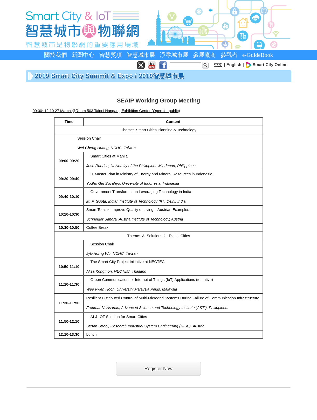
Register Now (158, 368)
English (234, 65)
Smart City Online (270, 65)
